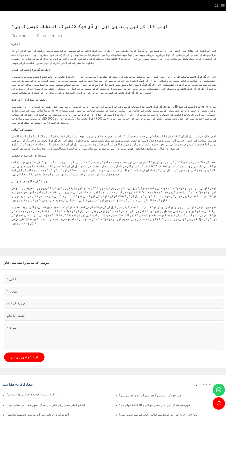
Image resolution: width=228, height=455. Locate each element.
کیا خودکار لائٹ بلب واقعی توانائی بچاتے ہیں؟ (32, 394)
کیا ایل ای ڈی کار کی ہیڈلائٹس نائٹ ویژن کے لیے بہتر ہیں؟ (158, 414)
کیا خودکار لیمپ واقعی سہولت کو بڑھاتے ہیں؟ (150, 395)
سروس (195, 384)
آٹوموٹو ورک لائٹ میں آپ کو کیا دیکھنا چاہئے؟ (37, 414)
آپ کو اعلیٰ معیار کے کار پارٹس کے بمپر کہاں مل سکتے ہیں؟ (45, 405)
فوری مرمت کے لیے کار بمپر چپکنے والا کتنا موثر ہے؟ (154, 405)
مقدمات (207, 384)
